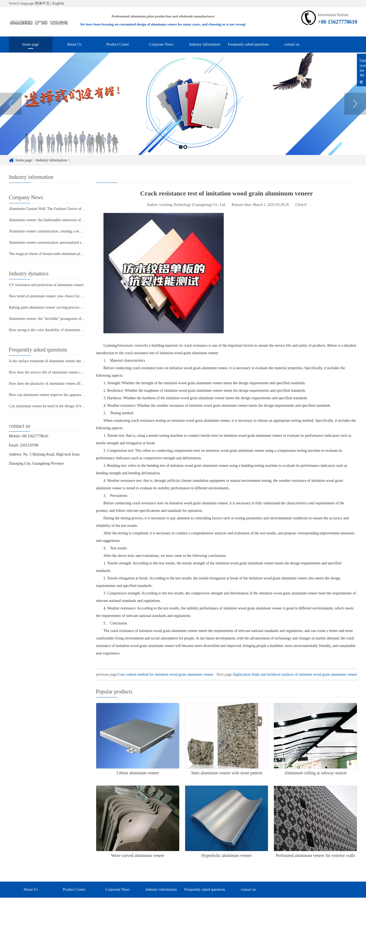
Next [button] (355, 104)
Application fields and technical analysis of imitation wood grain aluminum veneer (295, 674)
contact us (291, 44)
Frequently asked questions (248, 44)
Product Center (117, 44)
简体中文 (42, 3)
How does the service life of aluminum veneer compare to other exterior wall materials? (75, 372)
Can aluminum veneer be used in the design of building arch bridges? (61, 406)
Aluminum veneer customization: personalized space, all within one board (64, 243)
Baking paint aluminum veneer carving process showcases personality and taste (68, 307)
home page (31, 44)
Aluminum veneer (130, 345)
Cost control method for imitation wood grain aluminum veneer (165, 674)
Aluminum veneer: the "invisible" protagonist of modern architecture (61, 319)
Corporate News (161, 44)
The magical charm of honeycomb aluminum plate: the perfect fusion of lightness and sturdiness (81, 254)
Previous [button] (11, 104)
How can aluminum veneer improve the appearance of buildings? (58, 395)
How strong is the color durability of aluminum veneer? (50, 330)
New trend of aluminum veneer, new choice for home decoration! (58, 296)
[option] (183, 104)
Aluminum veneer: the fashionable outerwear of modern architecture (60, 220)
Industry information (204, 44)
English (58, 3)
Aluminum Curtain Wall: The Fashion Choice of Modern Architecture (61, 209)
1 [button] (181, 147)
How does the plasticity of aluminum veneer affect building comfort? (61, 384)
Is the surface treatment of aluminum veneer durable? (49, 361)
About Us (74, 44)
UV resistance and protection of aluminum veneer (46, 285)
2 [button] (185, 147)
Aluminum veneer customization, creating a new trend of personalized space (66, 231)
